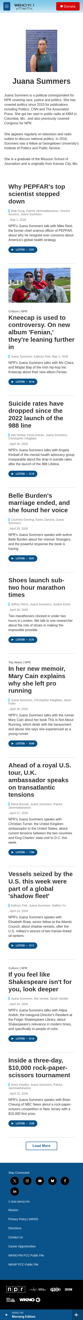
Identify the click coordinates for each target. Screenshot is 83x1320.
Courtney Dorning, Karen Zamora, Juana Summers (36, 521)
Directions (14, 1228)
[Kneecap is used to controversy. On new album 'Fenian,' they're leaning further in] (39, 285)
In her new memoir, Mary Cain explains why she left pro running (36, 679)
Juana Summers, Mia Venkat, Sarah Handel (39, 998)
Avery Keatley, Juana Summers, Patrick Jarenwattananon (35, 1086)
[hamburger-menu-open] (6, 6)
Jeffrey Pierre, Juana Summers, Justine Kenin (41, 604)
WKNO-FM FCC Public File (26, 1255)
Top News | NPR (19, 662)
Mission (13, 1210)
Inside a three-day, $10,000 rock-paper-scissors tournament (39, 1068)
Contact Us (15, 1237)
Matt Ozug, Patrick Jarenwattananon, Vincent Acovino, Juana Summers (39, 212)
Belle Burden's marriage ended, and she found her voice (39, 503)
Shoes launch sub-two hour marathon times (36, 587)
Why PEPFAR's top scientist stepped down (36, 194)
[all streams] (77, 1314)
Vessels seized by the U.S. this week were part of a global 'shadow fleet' (40, 884)
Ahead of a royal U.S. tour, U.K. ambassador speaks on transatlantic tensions (39, 780)
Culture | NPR (17, 311)
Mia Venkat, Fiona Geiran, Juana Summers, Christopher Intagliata (38, 436)
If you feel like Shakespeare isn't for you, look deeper (40, 982)
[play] (6, 1315)
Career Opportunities (22, 1246)
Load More (41, 1146)
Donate (69, 6)
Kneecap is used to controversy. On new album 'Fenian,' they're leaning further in (41, 332)
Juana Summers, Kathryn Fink (30, 356)
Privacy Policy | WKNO (23, 1219)
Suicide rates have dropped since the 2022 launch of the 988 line (36, 414)
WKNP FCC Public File (23, 1264)
